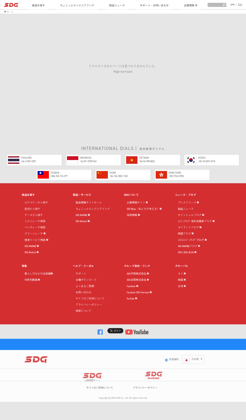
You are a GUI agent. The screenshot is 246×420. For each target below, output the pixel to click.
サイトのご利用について (90, 298)
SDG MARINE (32, 246)
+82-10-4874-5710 (206, 161)
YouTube (132, 298)
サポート (81, 274)
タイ (182, 274)
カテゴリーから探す (36, 202)
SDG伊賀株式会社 (138, 274)
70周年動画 (32, 280)
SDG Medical (32, 252)
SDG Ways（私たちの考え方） (144, 209)
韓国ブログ (186, 233)
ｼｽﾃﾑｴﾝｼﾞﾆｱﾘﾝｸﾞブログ (192, 240)
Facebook (132, 286)
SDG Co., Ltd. (122, 408)
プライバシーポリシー (89, 305)
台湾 (182, 286)
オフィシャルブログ (191, 215)
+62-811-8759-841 (88, 161)
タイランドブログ (190, 227)
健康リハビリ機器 (36, 240)
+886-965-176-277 (59, 176)
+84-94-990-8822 (147, 161)
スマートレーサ (35, 233)
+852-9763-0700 (176, 176)
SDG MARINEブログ (189, 246)
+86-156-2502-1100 (118, 176)
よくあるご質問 (85, 286)
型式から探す (32, 209)
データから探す (34, 215)
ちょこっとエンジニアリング (77, 5)
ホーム (8, 11)
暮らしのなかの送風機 (39, 274)
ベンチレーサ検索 (35, 227)
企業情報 (190, 5)
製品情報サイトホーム (89, 202)
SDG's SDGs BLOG (187, 252)
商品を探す (38, 5)
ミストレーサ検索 (35, 221)
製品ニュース (117, 5)
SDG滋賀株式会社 (138, 280)
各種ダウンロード (86, 280)
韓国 (182, 280)
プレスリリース (188, 202)
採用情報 (133, 215)
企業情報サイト (137, 202)
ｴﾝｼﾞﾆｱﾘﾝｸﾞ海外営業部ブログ (196, 221)
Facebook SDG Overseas (139, 292)
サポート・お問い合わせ (154, 5)
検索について (83, 311)
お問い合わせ (83, 292)
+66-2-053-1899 (28, 161)
